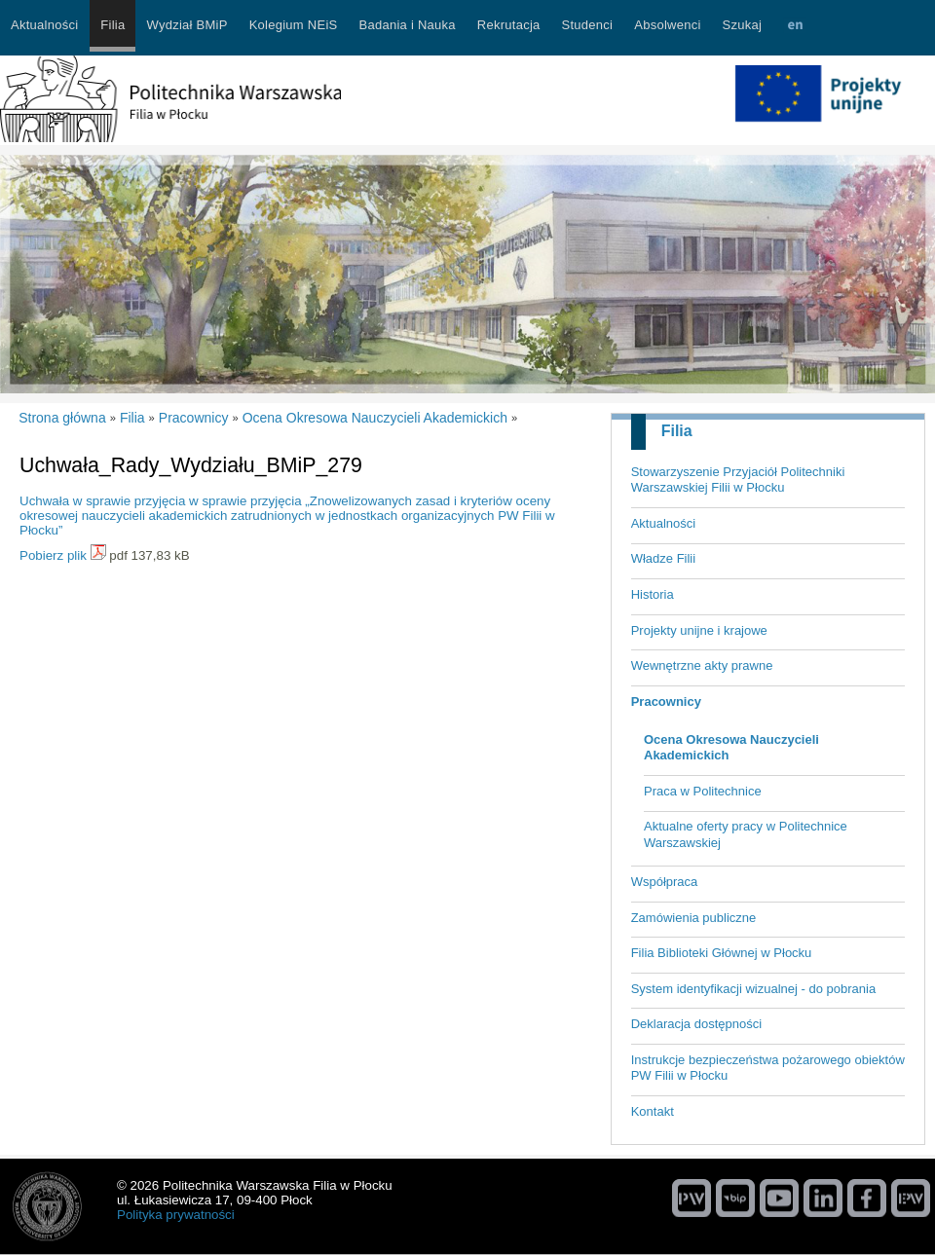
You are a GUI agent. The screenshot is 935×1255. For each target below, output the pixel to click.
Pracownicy (666, 701)
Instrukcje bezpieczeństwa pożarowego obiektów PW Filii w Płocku (768, 1068)
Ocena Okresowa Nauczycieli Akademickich (731, 747)
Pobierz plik (53, 555)
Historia (652, 594)
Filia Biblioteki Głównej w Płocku (721, 952)
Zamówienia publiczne (694, 917)
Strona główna (62, 417)
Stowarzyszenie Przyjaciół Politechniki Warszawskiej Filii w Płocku (738, 480)
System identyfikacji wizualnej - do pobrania (753, 988)
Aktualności (663, 523)
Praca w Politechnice (703, 791)
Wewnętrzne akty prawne (702, 665)
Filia (676, 431)
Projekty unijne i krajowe (699, 630)
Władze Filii (663, 558)
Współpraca (664, 881)
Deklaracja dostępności (696, 1023)
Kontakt (652, 1111)
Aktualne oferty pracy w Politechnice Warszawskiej (745, 834)
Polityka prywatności (176, 1214)
